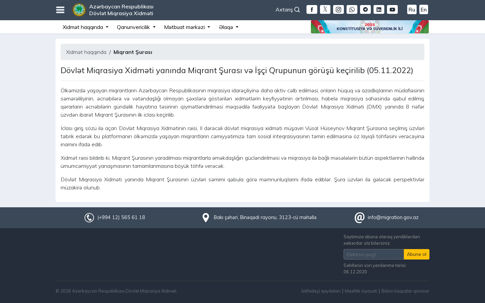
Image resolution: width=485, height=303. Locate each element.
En (424, 9)
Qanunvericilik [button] (134, 27)
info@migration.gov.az (393, 217)
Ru (412, 9)
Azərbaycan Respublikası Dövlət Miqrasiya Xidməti (121, 10)
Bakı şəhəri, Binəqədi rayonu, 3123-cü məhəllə (265, 217)
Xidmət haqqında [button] (83, 27)
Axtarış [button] (288, 9)
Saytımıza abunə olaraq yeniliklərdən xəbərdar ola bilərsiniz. (382, 240)
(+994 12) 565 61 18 (121, 217)
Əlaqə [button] (226, 27)
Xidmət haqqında (86, 52)
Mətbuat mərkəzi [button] (185, 27)
